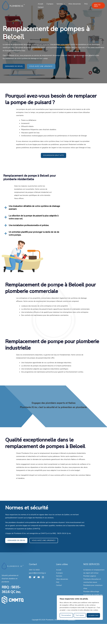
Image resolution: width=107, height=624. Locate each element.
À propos (49, 4)
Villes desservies (74, 4)
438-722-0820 (35, 570)
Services (60, 4)
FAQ (86, 4)
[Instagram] (43, 577)
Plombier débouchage (91, 591)
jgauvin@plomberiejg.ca (37, 573)
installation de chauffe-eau (93, 595)
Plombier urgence (89, 576)
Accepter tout (93, 615)
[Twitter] (34, 577)
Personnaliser (66, 615)
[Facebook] (30, 577)
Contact (41, 7)
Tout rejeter (79, 615)
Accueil (40, 4)
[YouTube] (39, 577)
